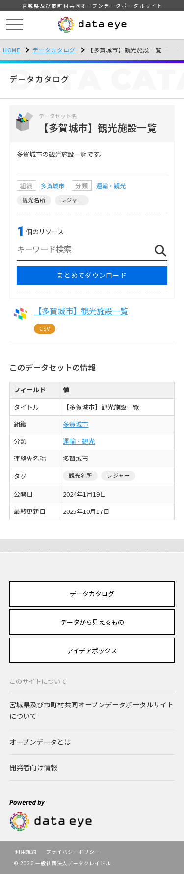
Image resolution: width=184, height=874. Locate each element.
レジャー (71, 200)
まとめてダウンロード (92, 275)
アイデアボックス (92, 650)
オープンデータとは (40, 742)
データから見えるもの (92, 622)
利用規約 (26, 851)
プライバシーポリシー (73, 851)
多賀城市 (52, 185)
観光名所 (34, 200)
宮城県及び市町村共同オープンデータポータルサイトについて (91, 710)
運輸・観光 (111, 185)
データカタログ (54, 50)
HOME (11, 50)
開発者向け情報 (33, 767)
